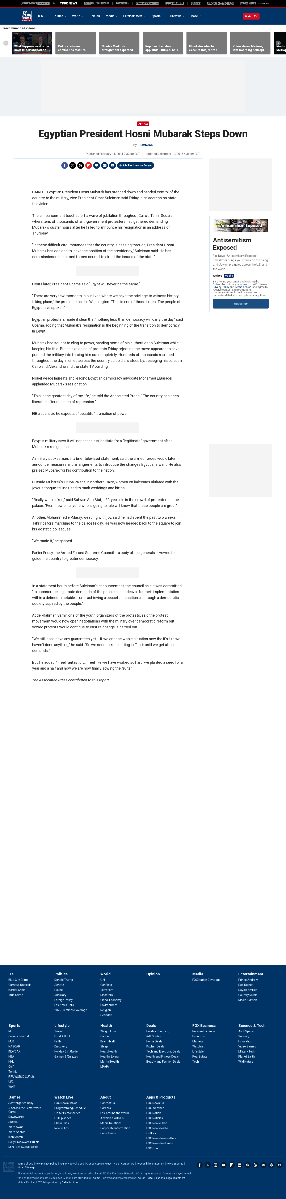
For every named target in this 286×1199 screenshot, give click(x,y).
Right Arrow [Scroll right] (278, 43)
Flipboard (88, 165)
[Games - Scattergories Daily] (20, 1103)
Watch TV (251, 16)
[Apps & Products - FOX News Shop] (156, 1123)
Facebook (64, 165)
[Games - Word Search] (16, 1132)
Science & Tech (251, 1025)
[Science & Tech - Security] (243, 1036)
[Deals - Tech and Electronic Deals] (163, 1051)
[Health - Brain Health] (108, 1041)
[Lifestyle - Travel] (58, 1031)
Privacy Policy (221, 287)
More (194, 16)
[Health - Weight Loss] (108, 1031)
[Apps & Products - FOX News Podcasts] (159, 1143)
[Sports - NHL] (11, 1061)
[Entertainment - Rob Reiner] (245, 985)
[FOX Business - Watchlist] (198, 1046)
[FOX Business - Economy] (198, 1036)
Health (106, 1025)
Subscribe (241, 303)
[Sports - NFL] (10, 1031)
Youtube (223, 1165)
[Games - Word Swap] (16, 1127)
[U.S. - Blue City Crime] (18, 979)
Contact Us (127, 1163)
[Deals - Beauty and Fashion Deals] (163, 1061)
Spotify (271, 1165)
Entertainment (133, 16)
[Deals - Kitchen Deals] (155, 1046)
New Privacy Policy (46, 1163)
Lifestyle (176, 16)
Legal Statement (175, 1178)
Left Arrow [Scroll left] (5, 43)
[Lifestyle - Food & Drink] (62, 1036)
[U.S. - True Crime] (15, 995)
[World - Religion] (105, 1010)
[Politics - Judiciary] (60, 995)
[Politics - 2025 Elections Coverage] (70, 1010)
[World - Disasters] (106, 995)
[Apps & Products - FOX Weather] (155, 1108)
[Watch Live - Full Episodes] (62, 1118)
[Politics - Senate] (59, 985)
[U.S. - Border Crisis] (16, 990)
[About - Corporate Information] (115, 1128)
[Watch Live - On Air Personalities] (67, 1113)
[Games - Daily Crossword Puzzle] (23, 1142)
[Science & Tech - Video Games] (247, 1046)
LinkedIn (239, 1165)
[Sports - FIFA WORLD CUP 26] (21, 1076)
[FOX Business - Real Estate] (199, 1056)
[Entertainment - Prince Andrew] (248, 979)
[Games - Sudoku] (13, 1122)
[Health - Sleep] (104, 1046)
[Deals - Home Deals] (154, 1041)
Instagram (216, 1165)
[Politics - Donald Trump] (63, 979)
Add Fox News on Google (137, 165)
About (105, 1097)
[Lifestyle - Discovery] (60, 1046)
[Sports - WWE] (11, 1086)
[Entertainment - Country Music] (247, 995)
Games (14, 1097)
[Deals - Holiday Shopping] (157, 1031)
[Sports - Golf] (11, 1066)
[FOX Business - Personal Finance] (203, 1031)
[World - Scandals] (106, 1015)
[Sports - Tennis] (12, 1071)
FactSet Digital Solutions (150, 1178)
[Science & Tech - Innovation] (245, 1041)
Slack (247, 1165)
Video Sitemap (26, 1167)
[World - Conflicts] (106, 985)
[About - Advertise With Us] (112, 1118)
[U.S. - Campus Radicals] (19, 985)
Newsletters (263, 1165)
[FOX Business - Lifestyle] (198, 1051)
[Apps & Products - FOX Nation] (153, 1113)
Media (110, 16)
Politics (58, 16)
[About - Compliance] (108, 1133)
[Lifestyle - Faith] (57, 1041)
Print (104, 165)
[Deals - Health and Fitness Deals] (162, 1056)
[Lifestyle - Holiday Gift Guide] (66, 1051)
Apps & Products (160, 1097)
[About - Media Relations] (111, 1123)
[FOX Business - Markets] (197, 1041)
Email (112, 165)
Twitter (72, 165)
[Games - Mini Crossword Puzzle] (23, 1147)
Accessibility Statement (150, 1163)
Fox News (27, 16)
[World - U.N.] (102, 979)
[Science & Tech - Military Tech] (246, 1051)
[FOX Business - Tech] (195, 1061)
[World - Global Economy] (111, 1000)
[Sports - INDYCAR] (14, 1051)
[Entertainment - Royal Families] (247, 990)
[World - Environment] (108, 1005)
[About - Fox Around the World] (114, 1113)
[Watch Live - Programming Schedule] (70, 1108)
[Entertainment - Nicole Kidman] (247, 1000)
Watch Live (63, 1097)
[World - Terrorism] (106, 990)
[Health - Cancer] (105, 1036)
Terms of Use (243, 287)
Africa (143, 123)
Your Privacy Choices (71, 1163)
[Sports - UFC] (11, 1081)
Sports (156, 16)
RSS (255, 1165)
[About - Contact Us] (107, 1103)
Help (116, 1163)
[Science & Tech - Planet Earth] (246, 1056)
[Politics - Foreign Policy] (63, 1000)
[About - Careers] (105, 1108)
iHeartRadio (279, 1165)
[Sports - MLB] (11, 1041)
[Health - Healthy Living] (109, 1056)
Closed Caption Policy (99, 1163)
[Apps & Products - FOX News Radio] (157, 1128)
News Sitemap (175, 1163)
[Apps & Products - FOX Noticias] (154, 1118)
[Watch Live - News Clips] (61, 1128)
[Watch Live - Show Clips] (61, 1123)
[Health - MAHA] (104, 1066)
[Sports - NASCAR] (14, 1046)
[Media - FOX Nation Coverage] (206, 979)
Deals (151, 1025)
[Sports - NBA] (11, 1056)
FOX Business (204, 1025)
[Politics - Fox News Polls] (64, 1005)
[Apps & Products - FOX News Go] (155, 1103)
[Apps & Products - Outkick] (151, 1133)
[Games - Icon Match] (15, 1137)
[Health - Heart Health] (108, 1051)
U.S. (41, 16)
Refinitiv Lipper (70, 1182)
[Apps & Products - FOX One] (152, 1148)
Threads (80, 165)
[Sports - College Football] (18, 1036)
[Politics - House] (58, 990)
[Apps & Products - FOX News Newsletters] (161, 1138)
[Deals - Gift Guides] (153, 1036)
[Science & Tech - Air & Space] (246, 1031)
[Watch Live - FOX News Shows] (65, 1103)
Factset (96, 1178)
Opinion (94, 16)
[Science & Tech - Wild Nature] (245, 1061)
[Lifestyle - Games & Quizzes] (66, 1056)
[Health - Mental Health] (109, 1061)
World (76, 16)
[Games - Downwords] (16, 1117)
